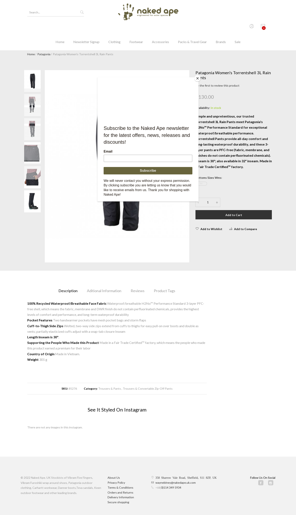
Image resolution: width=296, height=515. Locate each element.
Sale (237, 28)
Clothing (114, 28)
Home (60, 28)
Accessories (160, 28)
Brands (221, 28)
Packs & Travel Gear (192, 28)
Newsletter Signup (86, 28)
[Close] (197, 78)
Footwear (136, 28)
